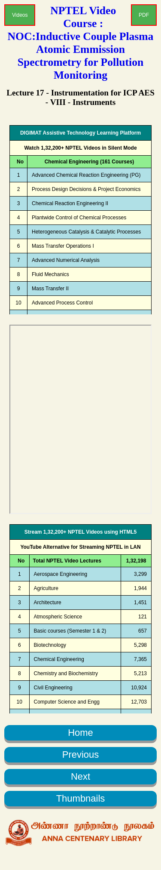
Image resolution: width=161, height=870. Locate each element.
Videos (19, 15)
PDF (144, 15)
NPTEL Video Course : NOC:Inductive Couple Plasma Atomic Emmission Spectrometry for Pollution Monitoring (81, 42)
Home (80, 732)
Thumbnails (80, 798)
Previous (80, 754)
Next (80, 776)
